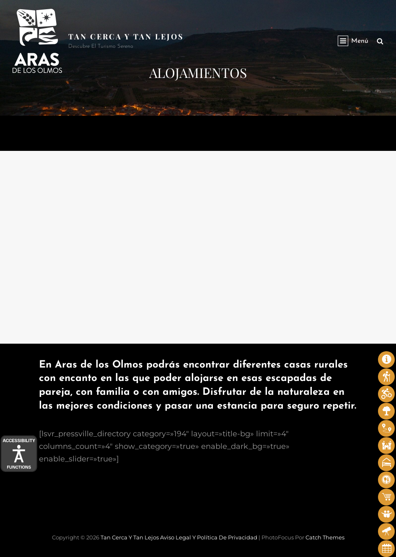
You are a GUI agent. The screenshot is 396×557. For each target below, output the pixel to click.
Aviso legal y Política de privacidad (208, 537)
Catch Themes (324, 537)
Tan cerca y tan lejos (126, 36)
